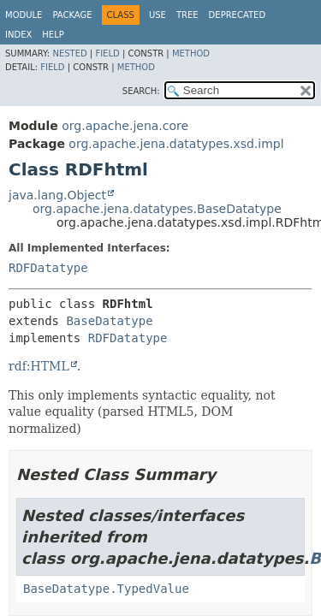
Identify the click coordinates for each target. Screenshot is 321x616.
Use (157, 15)
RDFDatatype (48, 268)
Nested (69, 53)
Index (18, 34)
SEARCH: (141, 91)
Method (191, 53)
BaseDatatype (109, 321)
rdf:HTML (39, 366)
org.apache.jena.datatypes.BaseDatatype (157, 209)
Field (107, 53)
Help (52, 34)
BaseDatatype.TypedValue (106, 588)
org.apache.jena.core (125, 126)
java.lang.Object (57, 195)
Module (23, 15)
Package (72, 15)
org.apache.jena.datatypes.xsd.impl (175, 144)
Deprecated (237, 15)
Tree (187, 15)
